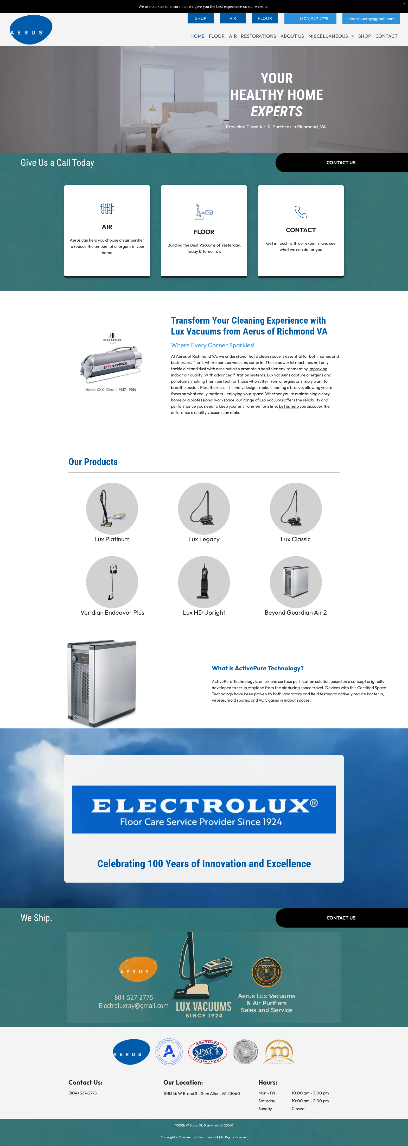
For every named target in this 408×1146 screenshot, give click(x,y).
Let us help (289, 419)
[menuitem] (197, 36)
